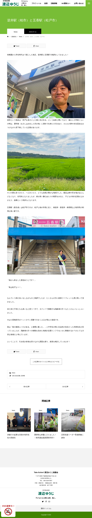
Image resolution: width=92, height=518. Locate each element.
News (15, 32)
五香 (13, 375)
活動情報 (54, 3)
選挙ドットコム (46, 508)
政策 (46, 3)
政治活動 (17, 375)
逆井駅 (23, 375)
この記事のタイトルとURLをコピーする (46, 361)
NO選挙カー (66, 3)
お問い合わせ (79, 3)
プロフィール (36, 3)
